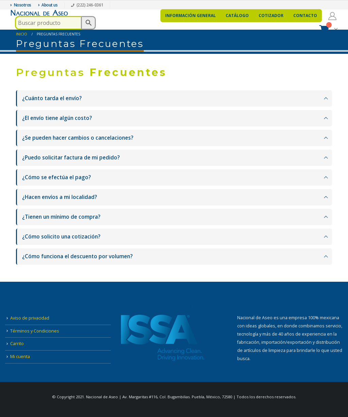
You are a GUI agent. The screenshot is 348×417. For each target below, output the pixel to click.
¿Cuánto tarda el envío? (52, 98)
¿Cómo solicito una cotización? (61, 236)
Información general (190, 15)
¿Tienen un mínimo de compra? (61, 216)
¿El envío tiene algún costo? (57, 118)
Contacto (305, 15)
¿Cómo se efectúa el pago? (56, 177)
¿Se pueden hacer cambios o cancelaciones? (77, 137)
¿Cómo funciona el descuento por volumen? (77, 256)
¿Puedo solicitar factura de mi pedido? (71, 157)
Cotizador (271, 15)
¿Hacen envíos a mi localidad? (59, 197)
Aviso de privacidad (29, 318)
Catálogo (237, 15)
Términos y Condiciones (34, 331)
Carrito (17, 343)
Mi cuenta (20, 356)
